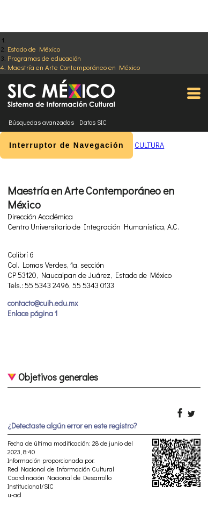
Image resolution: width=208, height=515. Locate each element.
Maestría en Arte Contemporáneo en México (74, 66)
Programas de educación (44, 57)
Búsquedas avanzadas (41, 122)
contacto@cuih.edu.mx (43, 303)
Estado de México (34, 48)
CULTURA (149, 145)
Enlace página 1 (32, 313)
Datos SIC (93, 122)
